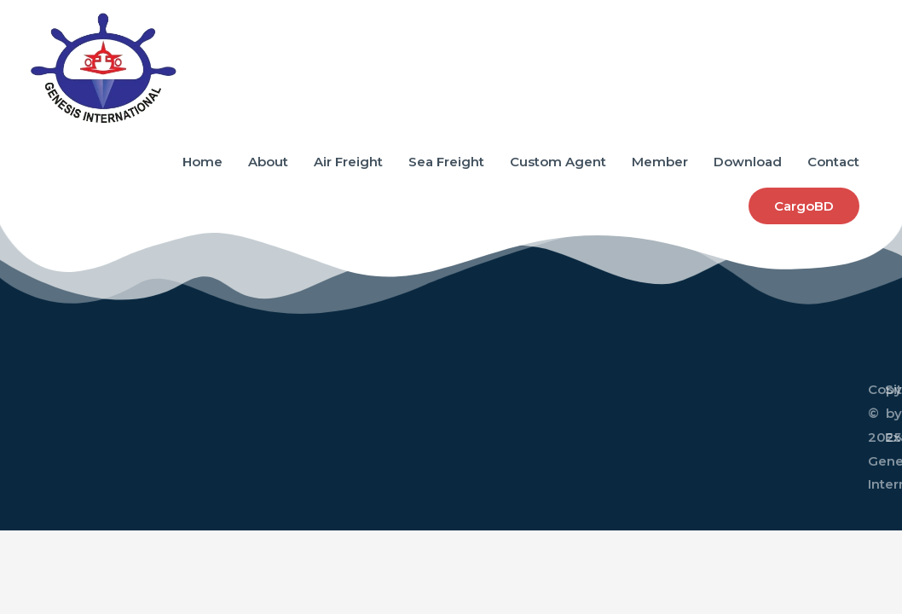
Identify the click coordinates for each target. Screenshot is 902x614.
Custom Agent (558, 162)
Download (748, 162)
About (268, 162)
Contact (833, 162)
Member (660, 162)
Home (202, 162)
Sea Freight (446, 162)
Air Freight (348, 162)
